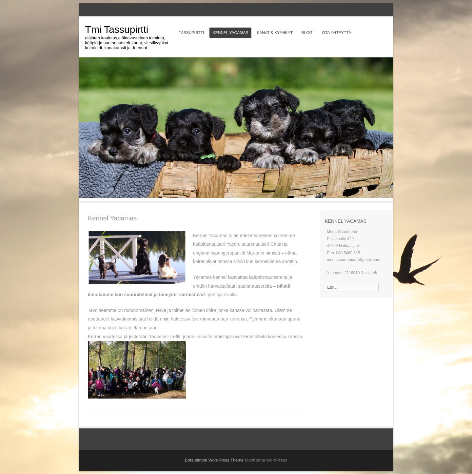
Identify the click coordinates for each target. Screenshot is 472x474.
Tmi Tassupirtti (116, 29)
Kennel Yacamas (230, 33)
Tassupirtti (191, 33)
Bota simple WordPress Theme (214, 460)
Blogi (308, 33)
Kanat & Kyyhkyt (275, 33)
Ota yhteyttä (336, 33)
